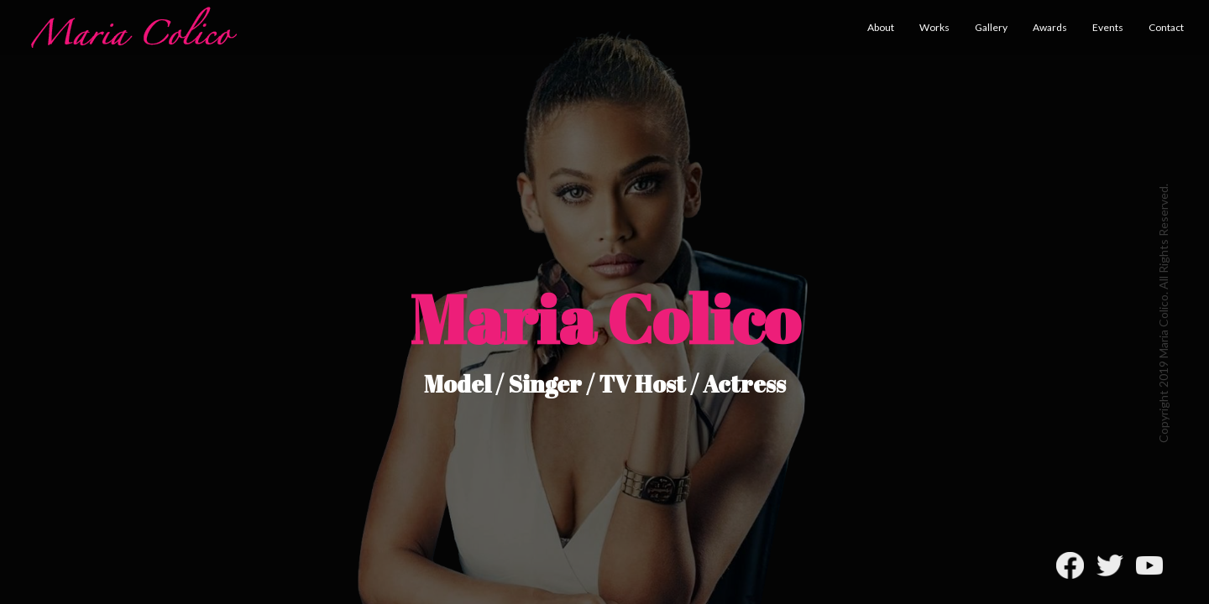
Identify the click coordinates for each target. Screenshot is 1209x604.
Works (934, 27)
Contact (1166, 27)
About (880, 27)
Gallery (991, 27)
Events (1107, 27)
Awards (1050, 27)
